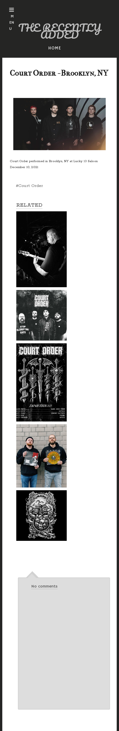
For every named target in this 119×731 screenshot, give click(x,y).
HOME (54, 48)
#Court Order (29, 185)
